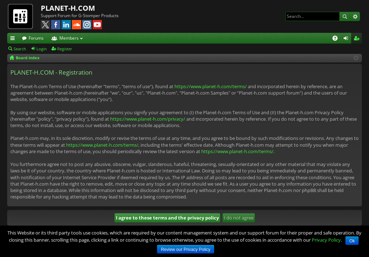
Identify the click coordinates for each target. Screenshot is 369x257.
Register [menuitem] (358, 39)
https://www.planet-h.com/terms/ (210, 86)
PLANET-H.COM (68, 8)
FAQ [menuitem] (337, 39)
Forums (36, 38)
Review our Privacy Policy (185, 249)
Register (64, 48)
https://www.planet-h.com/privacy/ (147, 119)
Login (41, 48)
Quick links (14, 39)
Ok (352, 240)
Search (344, 16)
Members (69, 38)
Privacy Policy (326, 240)
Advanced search (355, 16)
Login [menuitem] (347, 39)
